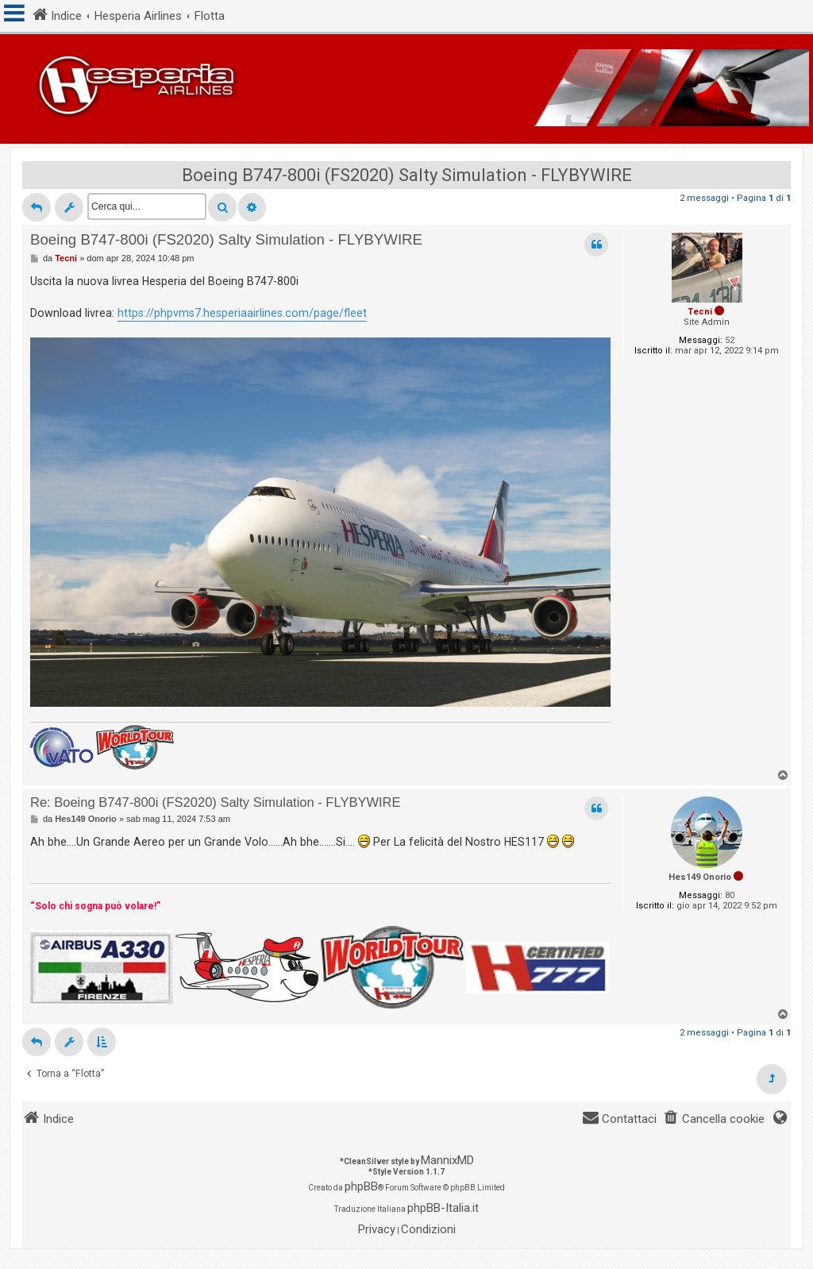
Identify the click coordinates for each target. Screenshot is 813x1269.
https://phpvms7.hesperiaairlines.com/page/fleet (242, 313)
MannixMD (447, 1160)
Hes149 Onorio (700, 877)
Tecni (700, 312)
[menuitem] (713, 1119)
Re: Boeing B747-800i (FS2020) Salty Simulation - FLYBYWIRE (215, 802)
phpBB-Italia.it (443, 1208)
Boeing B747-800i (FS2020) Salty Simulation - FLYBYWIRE (407, 175)
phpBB (361, 1186)
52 (729, 340)
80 (729, 895)
